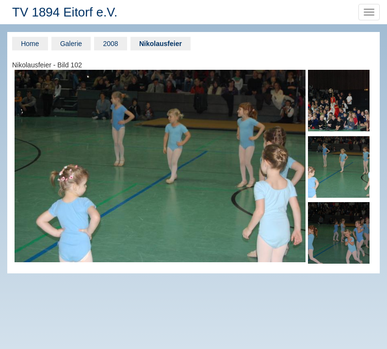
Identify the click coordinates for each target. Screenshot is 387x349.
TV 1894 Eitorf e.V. (64, 12)
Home (30, 44)
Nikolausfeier (160, 44)
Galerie (71, 44)
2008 (110, 44)
